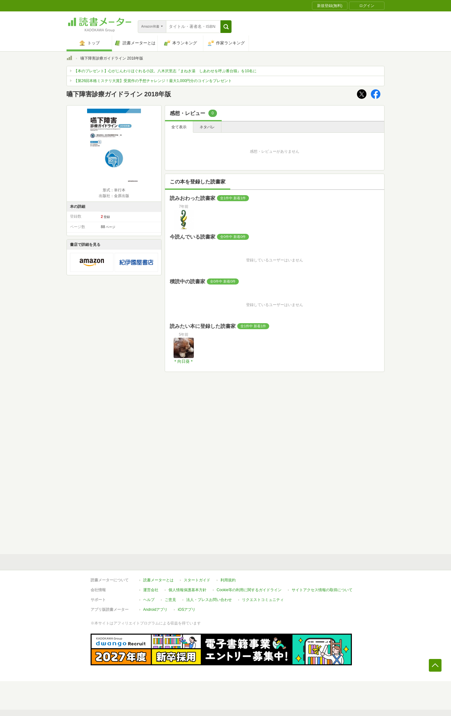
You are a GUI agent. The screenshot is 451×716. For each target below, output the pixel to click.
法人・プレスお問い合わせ (209, 600)
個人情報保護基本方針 (187, 590)
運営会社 (150, 590)
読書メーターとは (158, 580)
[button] (226, 26)
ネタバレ (207, 127)
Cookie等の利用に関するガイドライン (249, 590)
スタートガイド (197, 580)
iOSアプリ (186, 609)
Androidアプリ (155, 609)
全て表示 (179, 127)
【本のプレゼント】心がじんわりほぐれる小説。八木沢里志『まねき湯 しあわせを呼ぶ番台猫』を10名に (165, 71)
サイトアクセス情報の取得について (322, 590)
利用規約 (228, 580)
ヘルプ (149, 600)
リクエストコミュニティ (263, 600)
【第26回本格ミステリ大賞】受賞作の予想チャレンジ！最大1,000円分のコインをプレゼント (153, 81)
